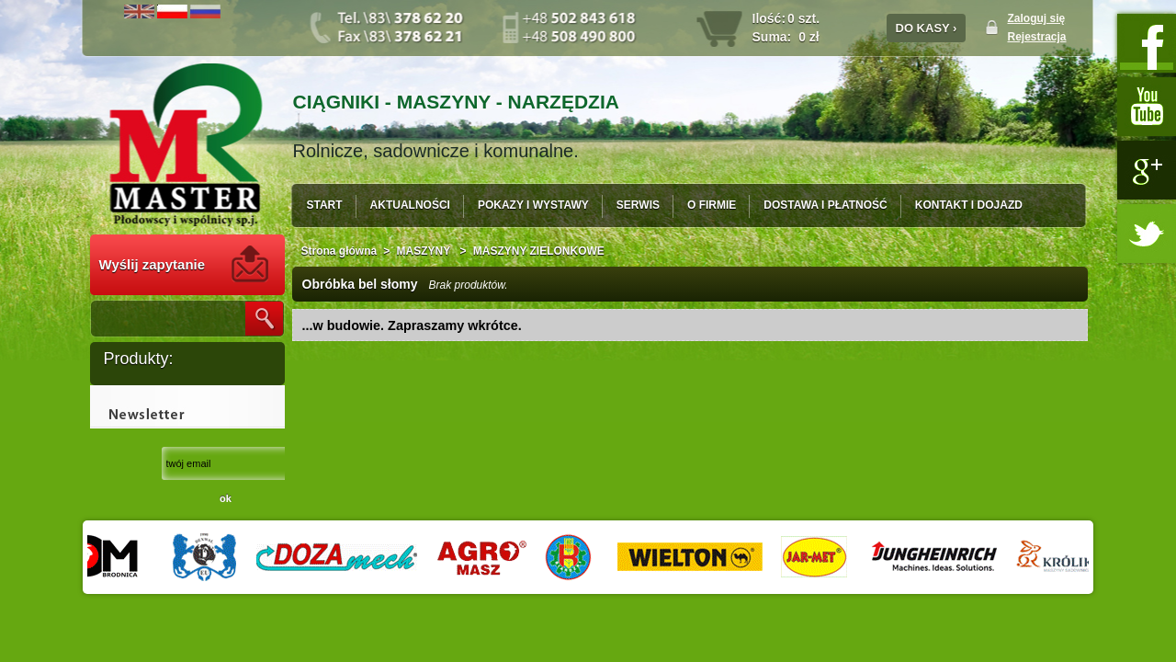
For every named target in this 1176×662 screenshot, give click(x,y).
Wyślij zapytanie (152, 264)
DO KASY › (926, 28)
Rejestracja (1037, 36)
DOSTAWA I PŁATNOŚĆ (825, 205)
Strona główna (339, 251)
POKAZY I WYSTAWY (533, 205)
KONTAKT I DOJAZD (969, 205)
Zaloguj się (1037, 18)
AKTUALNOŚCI (410, 205)
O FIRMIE (711, 205)
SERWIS (638, 205)
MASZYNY (425, 251)
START (325, 205)
